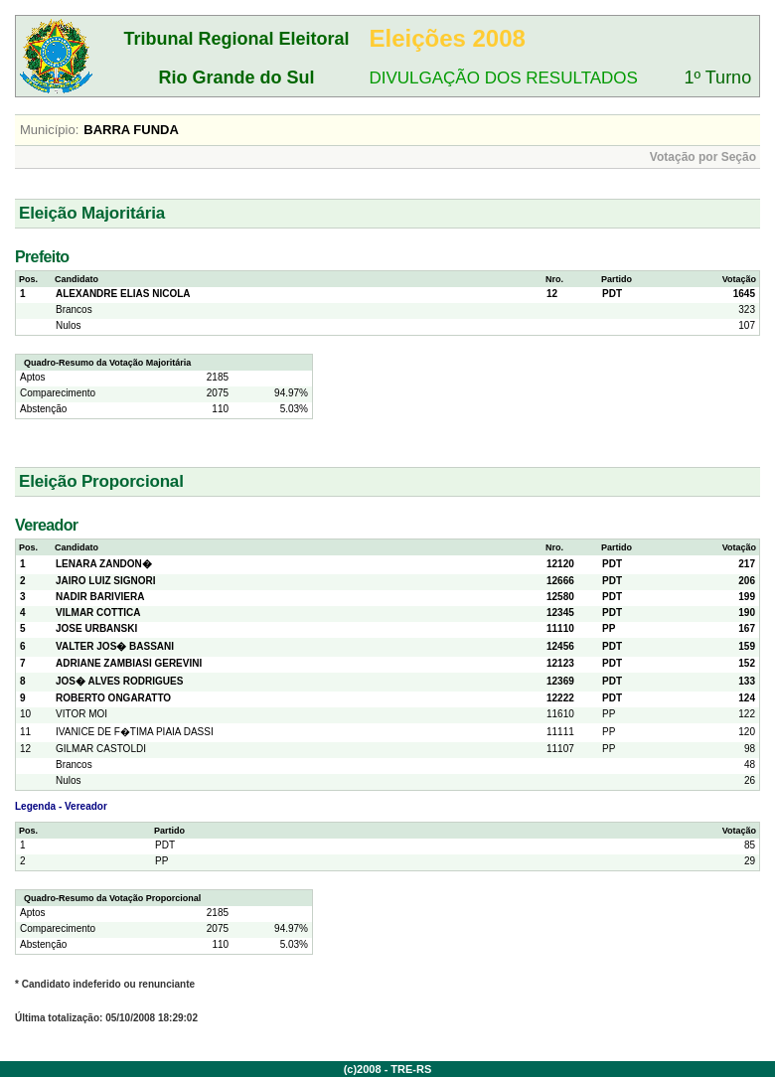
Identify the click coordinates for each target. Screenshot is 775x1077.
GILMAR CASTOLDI (101, 748)
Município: (49, 129)
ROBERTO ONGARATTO (113, 697)
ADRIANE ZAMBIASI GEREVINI (129, 663)
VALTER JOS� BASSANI (115, 646)
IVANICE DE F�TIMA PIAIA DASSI (135, 731)
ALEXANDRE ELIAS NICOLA (123, 293)
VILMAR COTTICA (98, 612)
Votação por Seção (703, 157)
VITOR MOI (81, 713)
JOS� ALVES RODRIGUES (119, 681)
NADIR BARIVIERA (100, 596)
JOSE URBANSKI (96, 628)
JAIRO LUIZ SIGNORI (106, 580)
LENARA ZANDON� (104, 563)
